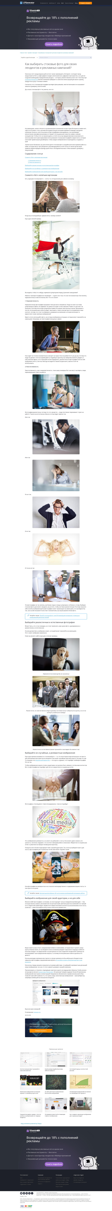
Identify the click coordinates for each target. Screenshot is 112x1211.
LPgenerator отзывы (25, 1184)
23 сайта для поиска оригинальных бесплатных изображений (54, 1092)
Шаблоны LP (52, 3)
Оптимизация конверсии (80, 1182)
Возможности (44, 3)
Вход (76, 3)
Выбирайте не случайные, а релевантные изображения (42, 168)
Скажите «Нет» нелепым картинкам (36, 157)
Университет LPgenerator (27, 1180)
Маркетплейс (59, 1186)
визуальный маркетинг (42, 760)
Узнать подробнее (54, 44)
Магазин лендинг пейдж (62, 1182)
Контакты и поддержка (44, 1181)
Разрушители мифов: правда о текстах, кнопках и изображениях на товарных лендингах (30, 1116)
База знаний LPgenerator (26, 1182)
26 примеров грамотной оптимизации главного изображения (55, 1115)
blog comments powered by (31, 1123)
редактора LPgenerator (46, 972)
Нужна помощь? (69, 3)
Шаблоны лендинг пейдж (62, 1180)
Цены (58, 3)
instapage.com (37, 1012)
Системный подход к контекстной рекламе (79, 1069)
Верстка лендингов (79, 1178)
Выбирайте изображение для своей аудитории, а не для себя (44, 172)
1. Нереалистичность (34, 160)
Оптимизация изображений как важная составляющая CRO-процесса (80, 1092)
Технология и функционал (63, 1178)
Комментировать (40, 1031)
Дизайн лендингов (78, 1180)
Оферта (40, 1183)
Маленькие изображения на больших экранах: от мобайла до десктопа (30, 1092)
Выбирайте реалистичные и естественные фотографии (42, 165)
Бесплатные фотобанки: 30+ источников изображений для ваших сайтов (62, 893)
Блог (21, 1178)
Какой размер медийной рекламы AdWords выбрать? (54, 1069)
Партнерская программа (62, 1184)
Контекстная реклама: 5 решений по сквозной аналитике (30, 1069)
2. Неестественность (34, 162)
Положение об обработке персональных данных (45, 1178)
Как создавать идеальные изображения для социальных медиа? (80, 1115)
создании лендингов (31, 79)
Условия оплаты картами (26, 1207)
